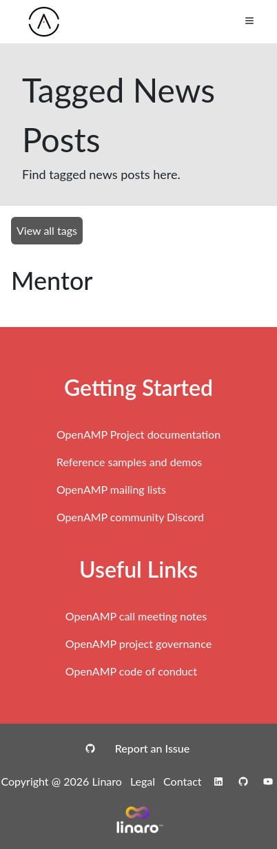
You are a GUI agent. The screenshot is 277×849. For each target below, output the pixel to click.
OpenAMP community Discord (130, 516)
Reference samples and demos (129, 461)
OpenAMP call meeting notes (136, 615)
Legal (142, 781)
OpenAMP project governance (138, 643)
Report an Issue (152, 748)
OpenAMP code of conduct (131, 671)
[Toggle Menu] (249, 20)
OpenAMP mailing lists (111, 489)
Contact (182, 781)
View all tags (47, 230)
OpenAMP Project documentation (138, 434)
